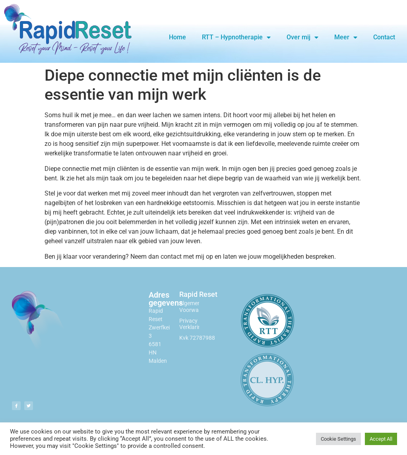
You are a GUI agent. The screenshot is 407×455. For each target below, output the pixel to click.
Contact (384, 37)
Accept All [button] (381, 439)
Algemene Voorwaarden (196, 306)
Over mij (302, 37)
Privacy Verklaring (191, 324)
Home (177, 37)
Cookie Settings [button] (338, 439)
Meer (345, 37)
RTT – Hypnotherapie (236, 37)
